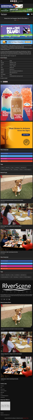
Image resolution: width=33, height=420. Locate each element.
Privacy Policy (3, 389)
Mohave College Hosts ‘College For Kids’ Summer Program (10, 226)
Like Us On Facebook (5, 153)
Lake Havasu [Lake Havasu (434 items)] (17, 167)
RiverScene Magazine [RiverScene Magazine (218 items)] (27, 169)
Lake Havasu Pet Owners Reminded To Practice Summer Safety (11, 200)
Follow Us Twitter (4, 263)
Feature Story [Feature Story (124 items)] (8, 167)
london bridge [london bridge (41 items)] (16, 169)
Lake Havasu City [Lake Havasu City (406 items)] (23, 167)
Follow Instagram (4, 158)
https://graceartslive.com (13, 72)
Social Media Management (4, 395)
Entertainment (3, 397)
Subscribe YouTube (5, 268)
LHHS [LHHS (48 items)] (11, 169)
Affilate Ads (2, 392)
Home (15, 20)
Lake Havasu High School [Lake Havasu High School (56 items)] (5, 169)
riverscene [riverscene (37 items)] (21, 169)
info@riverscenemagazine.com (5, 414)
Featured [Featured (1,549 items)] (2, 167)
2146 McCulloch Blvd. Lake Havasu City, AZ (16, 76)
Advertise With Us (20, 1)
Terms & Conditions (3, 390)
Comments (10, 38)
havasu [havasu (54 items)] (12, 167)
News (1, 387)
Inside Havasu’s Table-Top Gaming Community (9, 252)
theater (11, 74)
